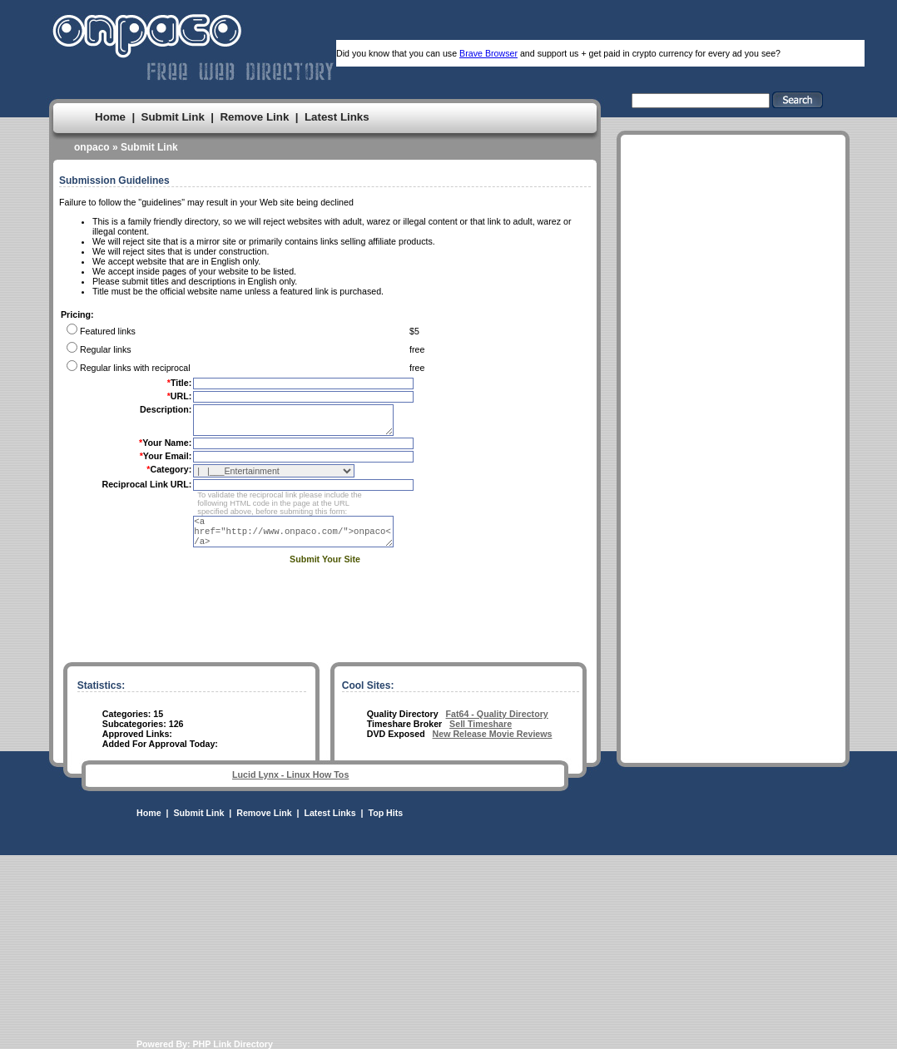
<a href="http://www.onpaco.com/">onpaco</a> (302, 539)
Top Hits (385, 813)
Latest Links (337, 117)
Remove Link (254, 117)
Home (110, 117)
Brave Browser (488, 53)
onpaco (92, 147)
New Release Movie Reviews (493, 734)
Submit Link (173, 117)
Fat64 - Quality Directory (497, 714)
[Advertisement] (733, 412)
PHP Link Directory (233, 1044)
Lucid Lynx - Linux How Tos (290, 774)
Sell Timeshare (480, 724)
